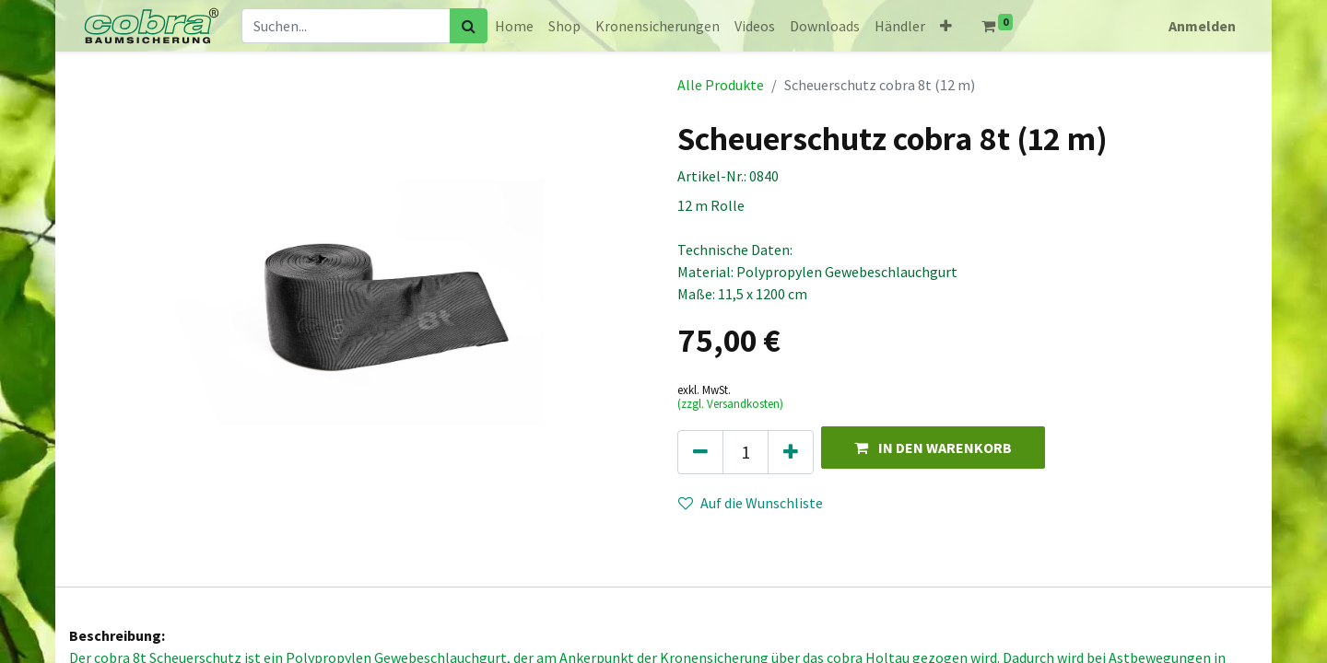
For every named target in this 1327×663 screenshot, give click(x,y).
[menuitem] (514, 25)
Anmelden (1202, 26)
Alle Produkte (720, 85)
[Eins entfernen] (700, 452)
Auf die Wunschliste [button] (750, 503)
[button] (946, 25)
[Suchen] (468, 25)
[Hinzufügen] (791, 452)
